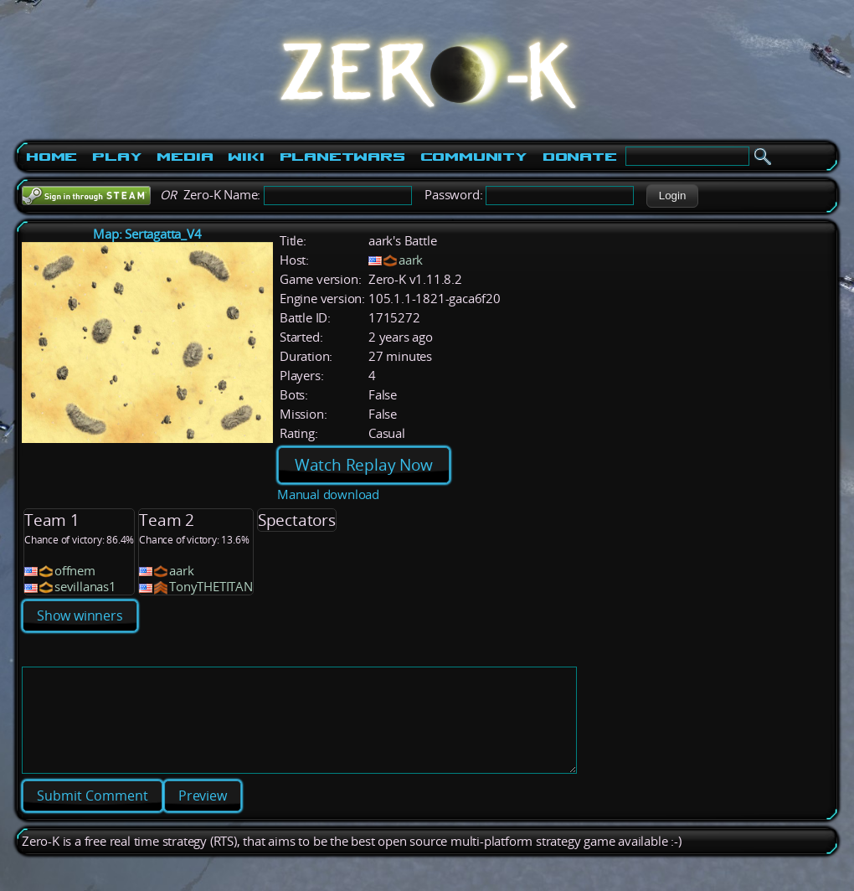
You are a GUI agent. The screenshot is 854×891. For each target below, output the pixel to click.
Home (51, 157)
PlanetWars (342, 157)
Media (185, 157)
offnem (74, 571)
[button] (671, 196)
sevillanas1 (85, 587)
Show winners (80, 615)
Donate (580, 157)
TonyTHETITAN (211, 587)
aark (411, 260)
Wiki (246, 157)
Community (473, 157)
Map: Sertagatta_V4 (147, 234)
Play (116, 157)
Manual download (328, 494)
